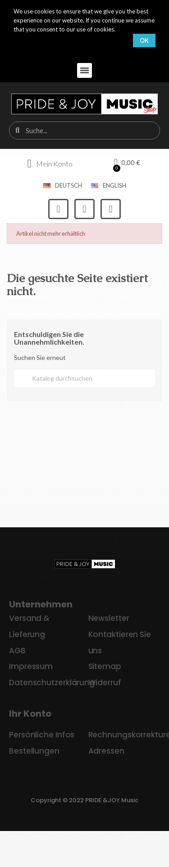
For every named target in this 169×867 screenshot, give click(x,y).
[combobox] (85, 130)
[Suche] (84, 378)
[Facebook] (58, 209)
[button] (84, 70)
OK (144, 40)
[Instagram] (84, 209)
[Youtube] (110, 209)
